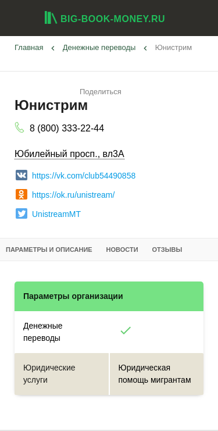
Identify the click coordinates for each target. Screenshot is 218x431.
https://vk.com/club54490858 (75, 175)
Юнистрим (173, 47)
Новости (122, 249)
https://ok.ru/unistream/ (65, 194)
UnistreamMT (48, 213)
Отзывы (167, 249)
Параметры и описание (49, 249)
